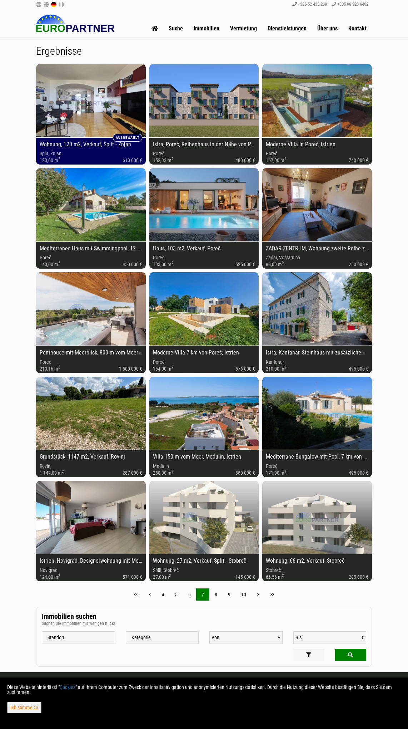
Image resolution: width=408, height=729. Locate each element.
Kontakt (357, 28)
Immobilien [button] (206, 28)
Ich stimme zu (24, 707)
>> (272, 594)
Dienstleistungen (287, 28)
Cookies (67, 687)
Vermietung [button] (243, 28)
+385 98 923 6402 (350, 4)
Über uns (327, 28)
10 (243, 594)
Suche (176, 28)
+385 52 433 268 (309, 4)
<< (136, 594)
